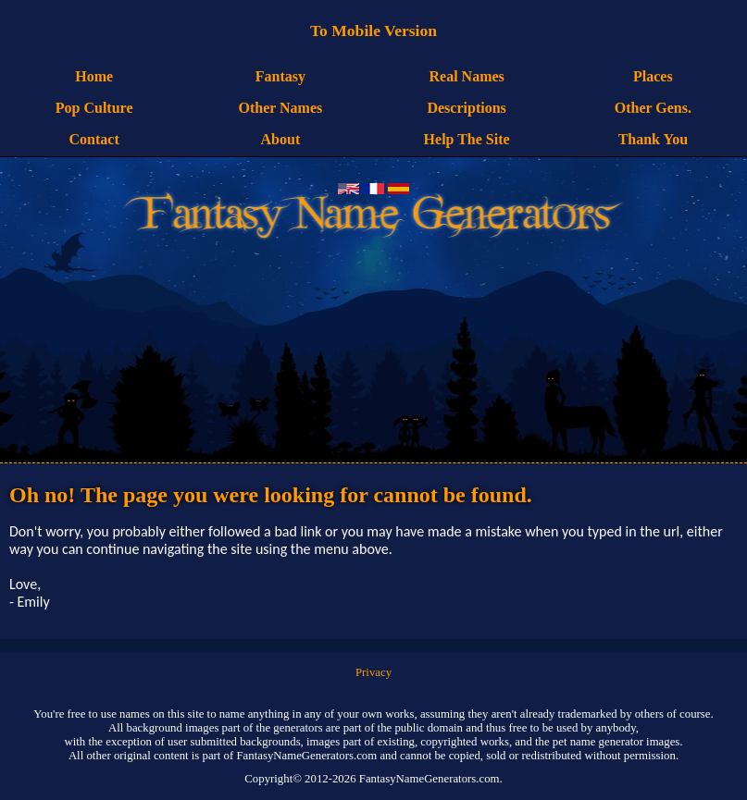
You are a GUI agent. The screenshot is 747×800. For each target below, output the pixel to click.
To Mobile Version (373, 30)
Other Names (280, 108)
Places (653, 76)
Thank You (653, 139)
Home (94, 76)
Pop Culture (94, 108)
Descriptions (466, 108)
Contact (94, 139)
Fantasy (280, 76)
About (281, 139)
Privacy (373, 672)
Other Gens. (653, 108)
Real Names (466, 76)
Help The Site (467, 139)
